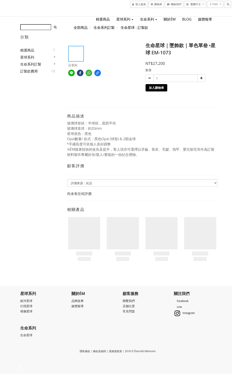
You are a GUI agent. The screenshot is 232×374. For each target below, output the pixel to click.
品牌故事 (77, 301)
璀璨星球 (26, 311)
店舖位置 (129, 306)
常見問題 (129, 311)
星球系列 (124, 19)
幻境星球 (26, 306)
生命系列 (148, 19)
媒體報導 (205, 19)
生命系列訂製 (30, 64)
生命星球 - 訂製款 (134, 27)
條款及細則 (99, 351)
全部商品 (81, 27)
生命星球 (26, 335)
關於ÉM (170, 19)
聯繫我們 (129, 301)
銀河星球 (26, 301)
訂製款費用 (29, 71)
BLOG (186, 19)
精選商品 (103, 19)
